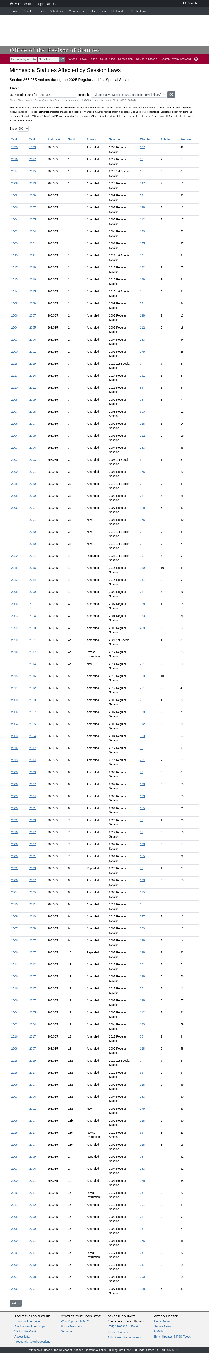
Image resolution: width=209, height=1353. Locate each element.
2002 (14, 459)
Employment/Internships (29, 1326)
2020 (14, 255)
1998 (14, 147)
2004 (14, 219)
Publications (138, 11)
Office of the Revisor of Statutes (55, 50)
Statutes (72, 58)
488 (142, 628)
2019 (32, 363)
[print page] (195, 59)
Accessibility (22, 1336)
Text (14, 139)
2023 (32, 820)
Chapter (145, 139)
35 (141, 159)
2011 (32, 387)
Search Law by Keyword (176, 58)
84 (141, 387)
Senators (66, 1331)
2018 (32, 267)
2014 (14, 171)
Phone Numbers (118, 1332)
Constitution (125, 58)
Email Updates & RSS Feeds (172, 1336)
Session (114, 139)
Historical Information (27, 1321)
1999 (32, 147)
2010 (32, 183)
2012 (32, 688)
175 (142, 243)
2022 (14, 820)
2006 (14, 207)
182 (142, 267)
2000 (14, 243)
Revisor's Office (145, 58)
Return (15, 1303)
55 (141, 820)
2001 (32, 243)
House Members (71, 1326)
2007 (32, 207)
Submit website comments (124, 1337)
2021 (32, 255)
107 (142, 147)
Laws (83, 58)
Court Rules (107, 58)
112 (142, 219)
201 (142, 688)
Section (185, 139)
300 (142, 411)
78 (141, 195)
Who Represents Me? (75, 1321)
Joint (41, 11)
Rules (93, 58)
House (14, 11)
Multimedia (118, 11)
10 (141, 255)
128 (142, 207)
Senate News (162, 1326)
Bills (92, 11)
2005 (32, 219)
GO (61, 59)
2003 (14, 231)
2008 (14, 195)
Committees (76, 11)
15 (141, 1228)
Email (134, 1326)
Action (91, 139)
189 (142, 279)
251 (142, 375)
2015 (32, 171)
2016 (14, 159)
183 (142, 231)
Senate (27, 11)
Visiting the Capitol (26, 1331)
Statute (54, 139)
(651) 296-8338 (117, 1326)
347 (142, 183)
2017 (32, 159)
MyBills (158, 1331)
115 (142, 892)
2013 (14, 375)
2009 (14, 183)
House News (162, 1321)
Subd (71, 139)
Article (165, 139)
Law (103, 11)
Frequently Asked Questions (32, 1341)
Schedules (56, 11)
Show (13, 128)
